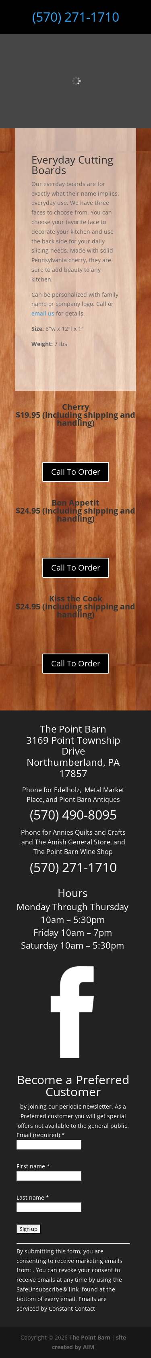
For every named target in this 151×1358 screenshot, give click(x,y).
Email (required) (41, 1135)
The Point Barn (89, 1337)
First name (33, 1166)
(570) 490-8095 (73, 814)
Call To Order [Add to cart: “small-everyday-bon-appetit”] (75, 567)
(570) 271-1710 (75, 16)
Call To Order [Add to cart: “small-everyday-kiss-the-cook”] (75, 663)
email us (42, 313)
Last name (33, 1197)
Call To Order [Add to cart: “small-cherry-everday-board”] (75, 471)
